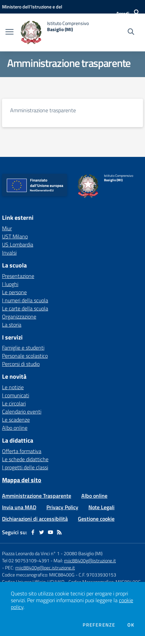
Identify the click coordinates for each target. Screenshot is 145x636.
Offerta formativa (21, 451)
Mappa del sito (21, 480)
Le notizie (13, 387)
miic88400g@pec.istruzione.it (45, 567)
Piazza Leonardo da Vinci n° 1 (31, 553)
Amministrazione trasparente (43, 110)
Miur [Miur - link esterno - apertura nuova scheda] (7, 228)
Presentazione (18, 276)
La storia (11, 325)
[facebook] (33, 532)
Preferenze (99, 624)
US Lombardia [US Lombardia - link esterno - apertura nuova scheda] (17, 244)
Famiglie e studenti (23, 348)
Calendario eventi (21, 411)
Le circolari (14, 403)
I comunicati (15, 395)
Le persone (14, 292)
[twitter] (42, 532)
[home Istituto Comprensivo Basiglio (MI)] (54, 32)
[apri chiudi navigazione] (9, 32)
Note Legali (101, 507)
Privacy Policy (62, 507)
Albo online (14, 428)
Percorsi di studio (21, 364)
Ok (130, 624)
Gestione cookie (96, 519)
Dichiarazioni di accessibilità (35, 519)
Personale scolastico (25, 356)
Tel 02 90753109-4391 (25, 560)
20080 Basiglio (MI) (83, 553)
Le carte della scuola (25, 308)
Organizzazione (19, 316)
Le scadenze (16, 420)
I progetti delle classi (25, 467)
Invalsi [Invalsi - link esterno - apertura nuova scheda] (9, 253)
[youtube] (50, 532)
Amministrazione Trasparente (36, 496)
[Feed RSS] (59, 532)
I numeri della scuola (25, 300)
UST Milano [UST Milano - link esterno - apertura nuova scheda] (15, 236)
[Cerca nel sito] (131, 32)
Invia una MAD (19, 507)
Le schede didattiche (25, 459)
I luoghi (10, 284)
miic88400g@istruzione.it (90, 560)
